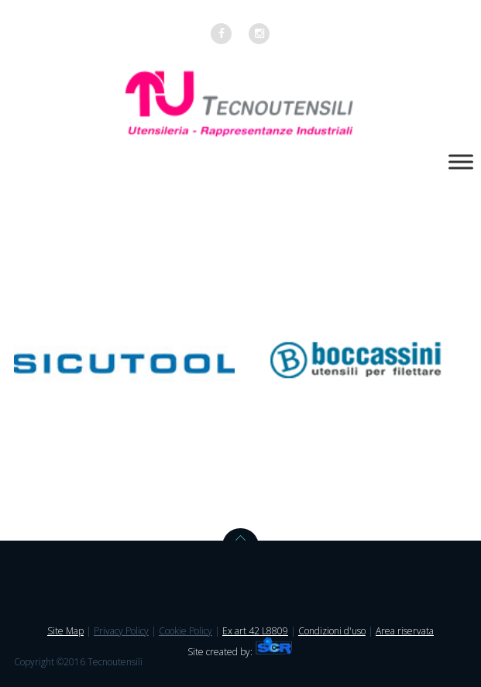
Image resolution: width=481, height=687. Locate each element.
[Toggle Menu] (460, 161)
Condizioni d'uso (332, 630)
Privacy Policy (121, 630)
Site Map (65, 630)
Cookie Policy (185, 630)
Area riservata (405, 630)
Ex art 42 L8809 (255, 630)
